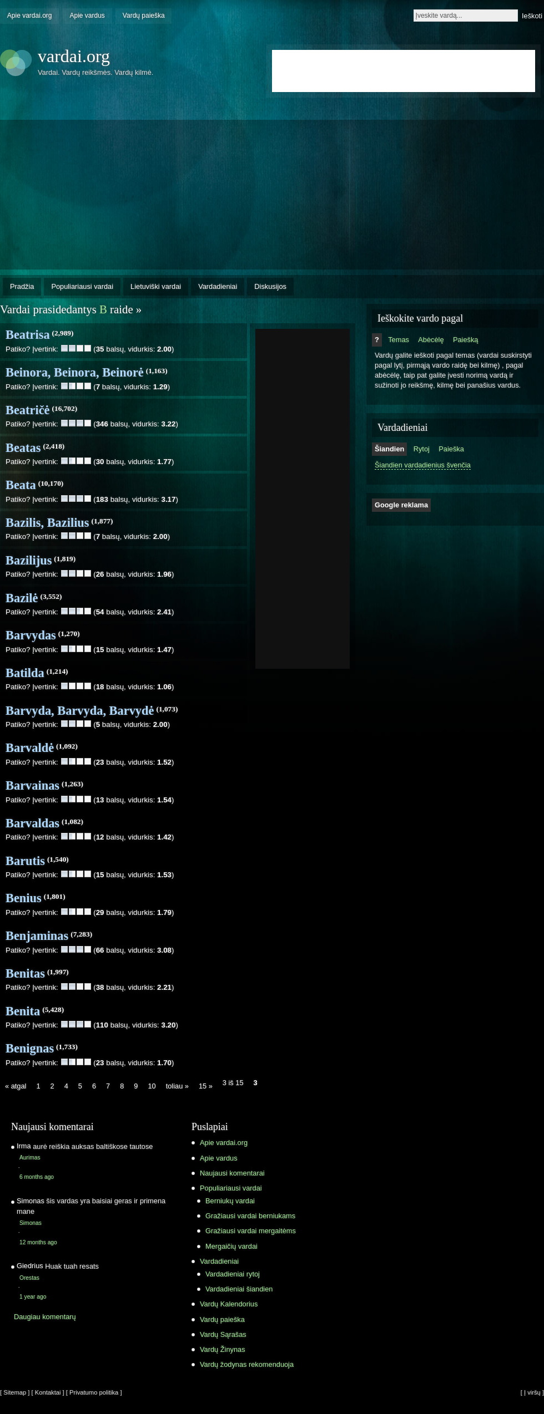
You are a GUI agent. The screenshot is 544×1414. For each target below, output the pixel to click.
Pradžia (22, 286)
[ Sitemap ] (14, 1392)
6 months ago (36, 1177)
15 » (206, 1086)
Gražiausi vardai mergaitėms (250, 1231)
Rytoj (422, 449)
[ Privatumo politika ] (94, 1392)
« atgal (15, 1086)
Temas (398, 339)
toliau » (177, 1086)
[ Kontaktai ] (48, 1392)
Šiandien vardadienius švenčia (423, 465)
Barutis (25, 861)
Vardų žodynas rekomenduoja (247, 1364)
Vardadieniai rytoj (232, 1274)
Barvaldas (32, 823)
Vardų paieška (144, 15)
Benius (24, 898)
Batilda (25, 673)
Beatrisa (28, 335)
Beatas (23, 448)
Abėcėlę (431, 339)
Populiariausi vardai (82, 286)
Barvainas (32, 785)
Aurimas (30, 1157)
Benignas (30, 1048)
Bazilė (22, 598)
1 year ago (32, 1297)
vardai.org (74, 56)
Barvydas (31, 635)
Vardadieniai (217, 286)
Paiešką (465, 339)
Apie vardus (87, 15)
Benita (23, 1011)
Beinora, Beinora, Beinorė (75, 372)
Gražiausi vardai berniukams (250, 1216)
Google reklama (401, 505)
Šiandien (389, 449)
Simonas (30, 1223)
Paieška (451, 449)
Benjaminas (37, 936)
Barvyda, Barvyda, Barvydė (80, 711)
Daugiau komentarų (45, 1317)
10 (151, 1086)
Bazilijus (29, 560)
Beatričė (28, 410)
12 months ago (38, 1242)
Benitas (25, 973)
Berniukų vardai (230, 1201)
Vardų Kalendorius (229, 1304)
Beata (21, 485)
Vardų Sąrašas (223, 1334)
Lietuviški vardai (155, 286)
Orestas (29, 1278)
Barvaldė (30, 748)
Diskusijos (270, 286)
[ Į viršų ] (532, 1392)
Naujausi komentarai (232, 1173)
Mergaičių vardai (231, 1246)
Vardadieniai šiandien (239, 1289)
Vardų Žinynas (222, 1349)
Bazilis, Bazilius (47, 523)
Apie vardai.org (29, 15)
